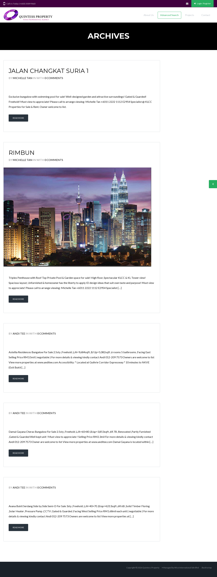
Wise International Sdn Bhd (186, 567)
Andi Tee (19, 333)
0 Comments (54, 78)
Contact (205, 15)
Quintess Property (151, 567)
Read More (18, 118)
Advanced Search (169, 15)
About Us (149, 15)
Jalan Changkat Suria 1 (49, 70)
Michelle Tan (22, 78)
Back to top (207, 567)
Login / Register (202, 3)
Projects (189, 15)
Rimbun (22, 152)
